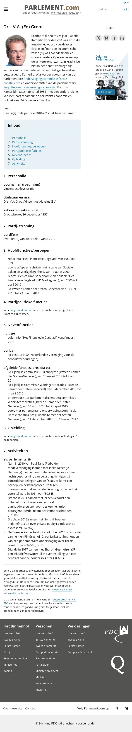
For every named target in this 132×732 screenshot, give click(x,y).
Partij (7, 652)
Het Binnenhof (16, 626)
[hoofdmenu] (7, 11)
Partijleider (42, 664)
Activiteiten (19, 164)
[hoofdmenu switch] (6, 11)
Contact (30, 708)
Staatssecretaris (45, 683)
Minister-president (47, 671)
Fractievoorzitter (45, 658)
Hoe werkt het (12, 633)
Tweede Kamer (12, 639)
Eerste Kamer (12, 646)
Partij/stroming (22, 142)
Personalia (19, 138)
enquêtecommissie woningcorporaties (30, 87)
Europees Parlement (80, 652)
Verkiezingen (79, 626)
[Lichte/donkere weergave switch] (127, 3)
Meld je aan (105, 91)
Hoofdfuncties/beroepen (29, 146)
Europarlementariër (47, 652)
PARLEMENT (51, 7)
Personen (44, 626)
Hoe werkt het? (44, 633)
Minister (41, 677)
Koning (8, 671)
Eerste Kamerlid (45, 639)
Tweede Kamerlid (46, 646)
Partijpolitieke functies (27, 151)
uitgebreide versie (21, 310)
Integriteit (41, 689)
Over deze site (12, 708)
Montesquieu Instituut (64, 12)
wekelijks (108, 73)
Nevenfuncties (22, 155)
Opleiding (18, 159)
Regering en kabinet (16, 658)
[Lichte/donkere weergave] (127, 3)
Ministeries (10, 664)
